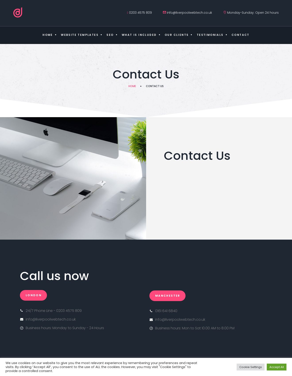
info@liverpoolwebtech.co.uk (189, 12)
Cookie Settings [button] (250, 367)
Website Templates (80, 35)
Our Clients (177, 35)
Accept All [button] (276, 367)
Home (48, 35)
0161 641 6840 (166, 310)
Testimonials (210, 35)
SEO (110, 35)
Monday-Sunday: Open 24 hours (253, 12)
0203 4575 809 (140, 12)
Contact (240, 35)
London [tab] (34, 295)
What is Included (139, 35)
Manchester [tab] (167, 296)
